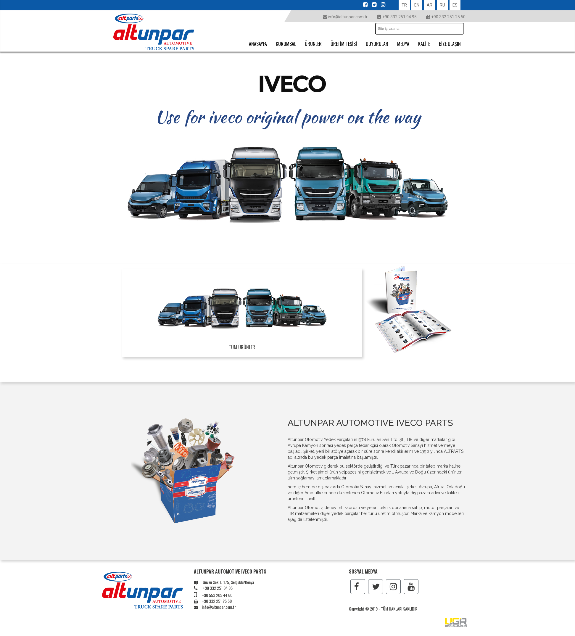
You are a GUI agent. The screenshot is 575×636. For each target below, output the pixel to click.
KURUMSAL (286, 43)
